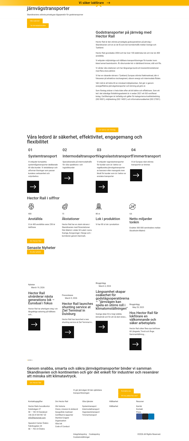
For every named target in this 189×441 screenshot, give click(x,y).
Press (147, 13)
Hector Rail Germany (168, 13)
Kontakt (134, 13)
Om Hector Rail (79, 13)
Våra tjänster (53, 13)
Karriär (121, 13)
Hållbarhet (103, 13)
